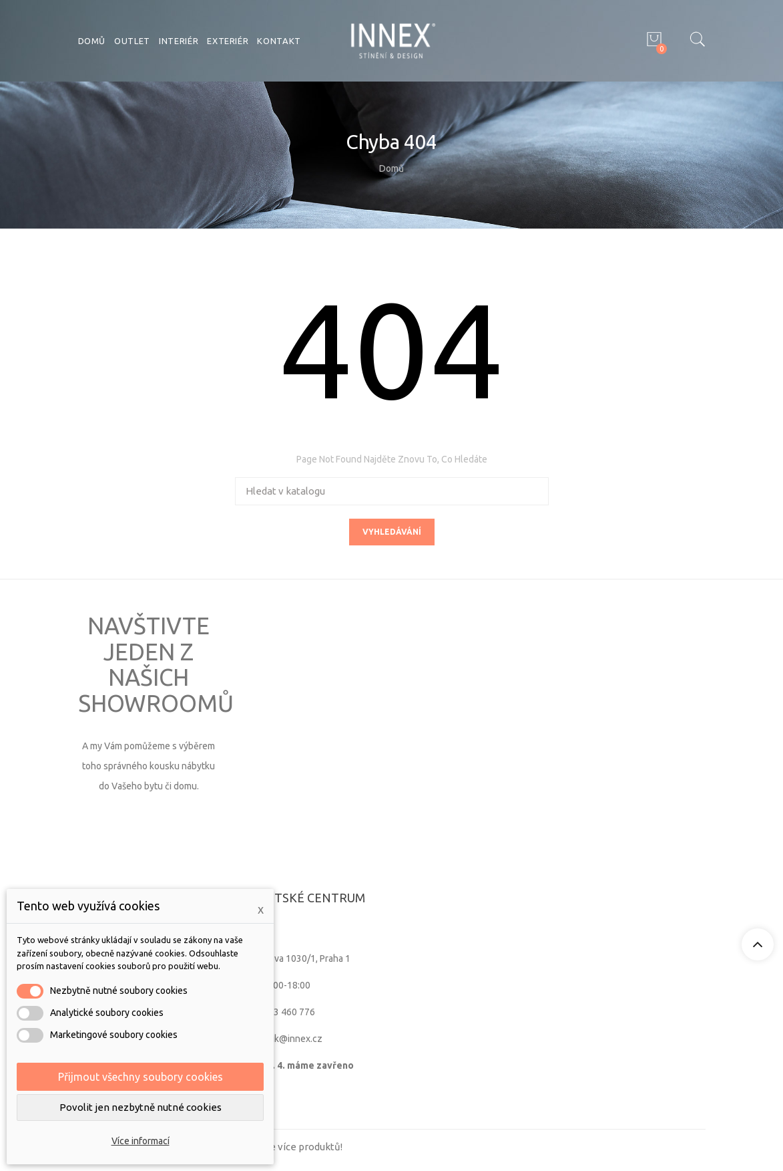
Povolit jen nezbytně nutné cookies (140, 1107)
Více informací (140, 1141)
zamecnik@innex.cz (281, 1038)
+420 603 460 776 (277, 1012)
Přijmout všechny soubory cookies (140, 1077)
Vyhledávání (391, 531)
